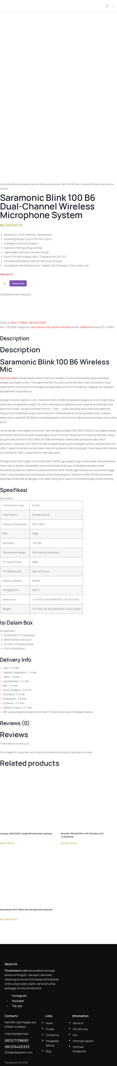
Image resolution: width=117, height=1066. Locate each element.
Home (3, 184)
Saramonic (86, 327)
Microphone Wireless (37, 184)
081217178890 (19, 322)
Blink (15, 378)
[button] (114, 5)
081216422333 (37, 322)
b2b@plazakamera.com (18, 1052)
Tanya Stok (18, 283)
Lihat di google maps (17, 1033)
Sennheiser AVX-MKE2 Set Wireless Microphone (26, 909)
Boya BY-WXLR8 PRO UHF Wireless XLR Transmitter (82, 835)
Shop (9, 184)
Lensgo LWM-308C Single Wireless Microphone (26, 833)
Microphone (19, 184)
